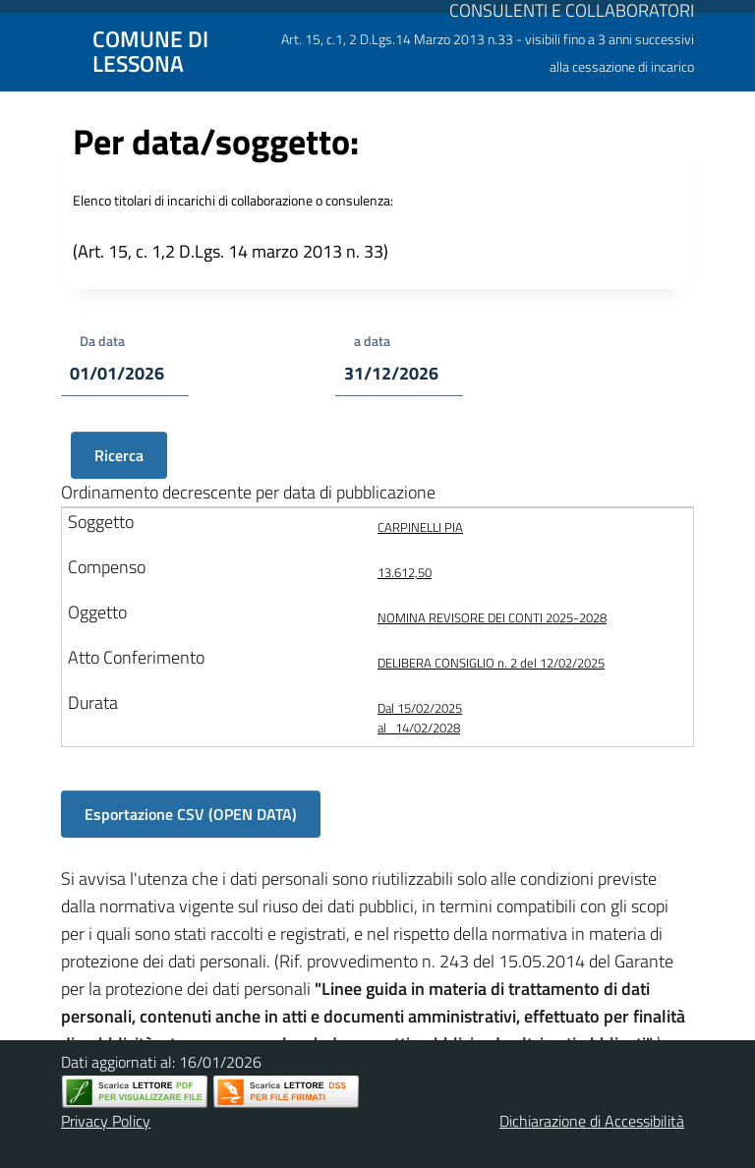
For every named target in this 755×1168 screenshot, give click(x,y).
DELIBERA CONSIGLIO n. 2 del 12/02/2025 (491, 662)
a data (372, 340)
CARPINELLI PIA (420, 527)
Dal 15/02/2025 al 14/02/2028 (420, 717)
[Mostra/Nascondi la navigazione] (23, 50)
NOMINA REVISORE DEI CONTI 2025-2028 (492, 617)
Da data (102, 340)
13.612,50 (405, 572)
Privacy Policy (105, 1121)
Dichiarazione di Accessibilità (591, 1121)
